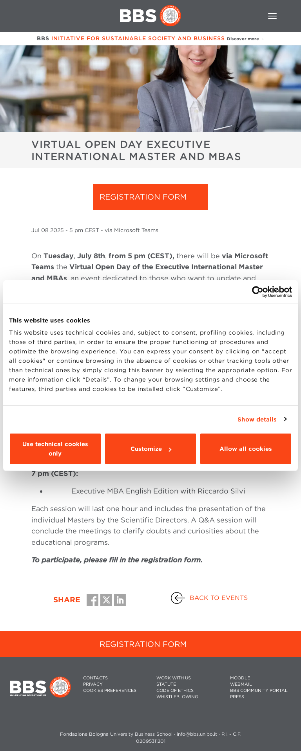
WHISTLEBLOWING (177, 697)
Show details (257, 419)
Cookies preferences (109, 690)
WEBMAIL (241, 684)
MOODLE (240, 678)
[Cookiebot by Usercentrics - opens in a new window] (257, 291)
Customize (151, 448)
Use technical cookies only (55, 449)
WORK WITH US (173, 678)
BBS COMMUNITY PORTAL (259, 690)
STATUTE (166, 684)
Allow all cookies (245, 448)
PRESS (237, 697)
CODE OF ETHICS (175, 690)
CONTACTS (95, 678)
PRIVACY (93, 684)
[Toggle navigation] (272, 16)
